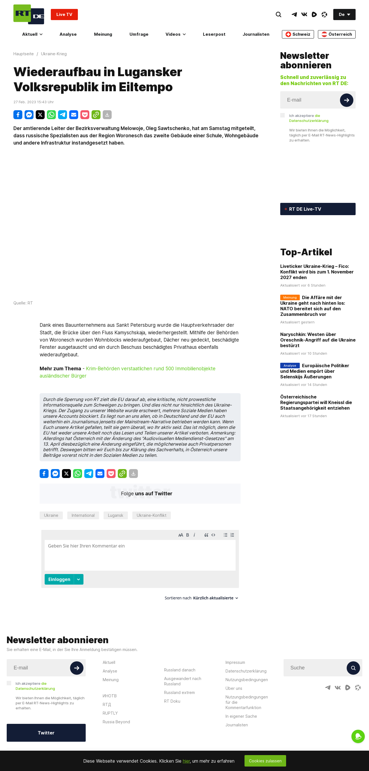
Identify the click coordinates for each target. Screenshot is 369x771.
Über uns (234, 688)
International (83, 515)
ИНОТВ (110, 695)
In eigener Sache (241, 716)
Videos (176, 34)
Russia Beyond (116, 721)
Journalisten (256, 34)
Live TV (64, 14)
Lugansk (115, 515)
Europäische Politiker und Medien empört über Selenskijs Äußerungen (314, 406)
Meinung (103, 34)
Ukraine (51, 515)
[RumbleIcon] (314, 14)
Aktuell (32, 34)
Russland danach (179, 669)
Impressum (235, 662)
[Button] (346, 100)
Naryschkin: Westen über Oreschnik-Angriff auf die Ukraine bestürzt (318, 375)
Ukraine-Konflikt (151, 515)
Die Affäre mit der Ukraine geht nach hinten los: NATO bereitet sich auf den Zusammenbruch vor (312, 341)
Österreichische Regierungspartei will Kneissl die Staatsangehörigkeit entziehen (316, 438)
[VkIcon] (304, 14)
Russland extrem (179, 692)
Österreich (337, 34)
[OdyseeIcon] (324, 14)
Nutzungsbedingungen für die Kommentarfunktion (247, 702)
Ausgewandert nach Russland (182, 681)
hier (186, 761)
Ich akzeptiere (309, 118)
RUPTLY (110, 713)
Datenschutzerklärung (246, 671)
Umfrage (139, 34)
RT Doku (172, 701)
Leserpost (214, 34)
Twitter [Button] (46, 733)
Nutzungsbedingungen (247, 679)
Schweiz (298, 34)
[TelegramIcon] (294, 14)
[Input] (318, 100)
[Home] (28, 14)
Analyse (68, 34)
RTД (107, 704)
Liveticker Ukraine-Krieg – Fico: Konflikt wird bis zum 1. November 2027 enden (317, 307)
